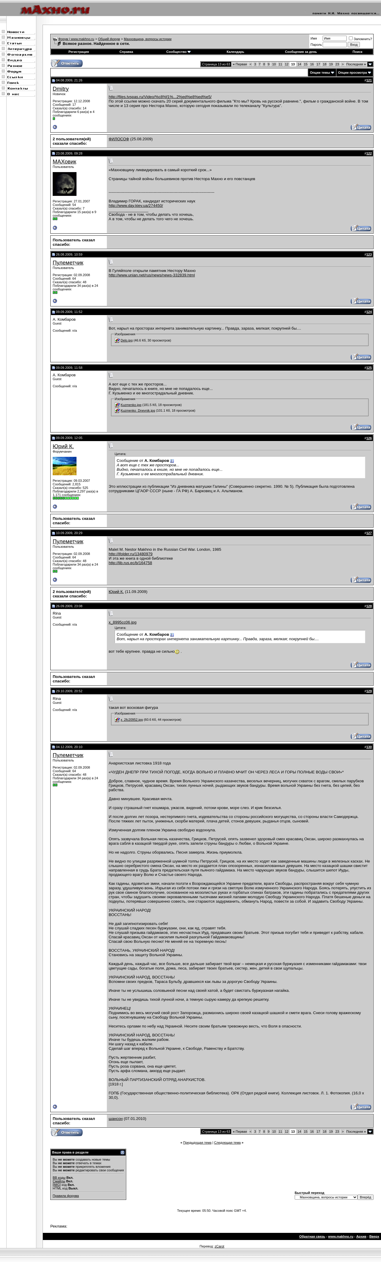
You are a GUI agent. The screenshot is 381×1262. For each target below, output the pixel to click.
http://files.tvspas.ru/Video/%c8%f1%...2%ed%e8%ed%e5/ (160, 97)
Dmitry (61, 89)
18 (324, 64)
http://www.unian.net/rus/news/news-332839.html (152, 275)
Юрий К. (63, 446)
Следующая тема (227, 1142)
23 (337, 64)
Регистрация (78, 51)
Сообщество (178, 51)
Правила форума (66, 1196)
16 (312, 64)
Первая (240, 64)
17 (318, 64)
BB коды (59, 1177)
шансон (116, 1118)
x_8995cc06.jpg (122, 622)
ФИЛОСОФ (119, 139)
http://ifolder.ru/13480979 (130, 554)
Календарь (235, 51)
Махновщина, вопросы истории (147, 39)
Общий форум (109, 39)
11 (280, 64)
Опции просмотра (352, 72)
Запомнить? (360, 39)
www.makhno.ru (340, 1236)
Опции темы (320, 72)
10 (274, 64)
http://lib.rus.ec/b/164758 (130, 563)
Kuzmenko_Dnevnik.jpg (138, 410)
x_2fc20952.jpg (132, 719)
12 (286, 64)
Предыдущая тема (197, 1142)
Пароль (316, 44)
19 (331, 64)
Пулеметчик (68, 262)
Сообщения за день (301, 51)
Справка (126, 51)
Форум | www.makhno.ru (76, 39)
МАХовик (64, 161)
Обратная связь (312, 1236)
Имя (313, 38)
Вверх (374, 1236)
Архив (361, 1236)
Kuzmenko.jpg (131, 405)
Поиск (358, 51)
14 (299, 64)
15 (305, 64)
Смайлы (59, 1181)
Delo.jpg (126, 340)
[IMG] (57, 1185)
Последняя (356, 64)
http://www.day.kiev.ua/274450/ (136, 205)
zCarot (219, 1246)
